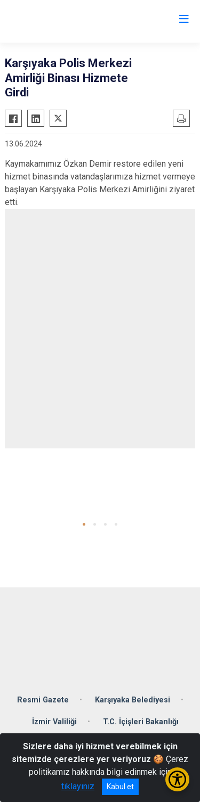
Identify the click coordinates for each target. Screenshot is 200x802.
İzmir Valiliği (54, 721)
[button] (84, 524)
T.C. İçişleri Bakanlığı (141, 721)
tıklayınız (77, 786)
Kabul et (120, 786)
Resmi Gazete (43, 700)
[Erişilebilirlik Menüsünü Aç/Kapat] (177, 779)
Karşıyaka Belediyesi (132, 700)
